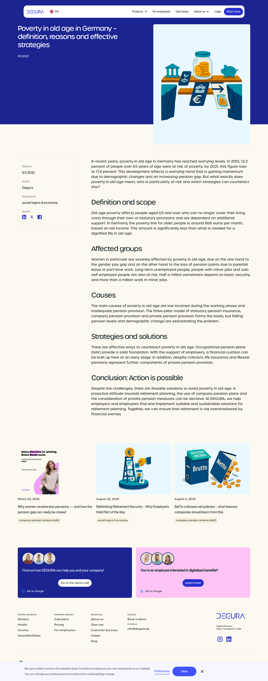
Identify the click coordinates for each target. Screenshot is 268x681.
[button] (54, 11)
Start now (233, 11)
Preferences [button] (162, 671)
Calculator (61, 619)
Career (95, 635)
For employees (161, 11)
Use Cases (182, 11)
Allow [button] (184, 671)
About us (97, 619)
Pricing (59, 625)
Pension (23, 619)
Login (218, 11)
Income (23, 630)
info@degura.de (138, 629)
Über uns (97, 625)
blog (94, 641)
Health (22, 625)
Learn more (193, 583)
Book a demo (137, 619)
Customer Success (104, 630)
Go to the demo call (75, 583)
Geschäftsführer (29, 635)
